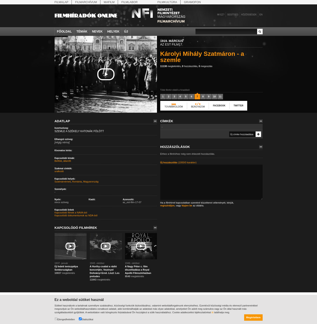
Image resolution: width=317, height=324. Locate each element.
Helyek (113, 31)
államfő (67, 161)
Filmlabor (129, 2)
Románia (77, 181)
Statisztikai (86, 319)
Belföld (58, 161)
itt (213, 312)
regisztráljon (167, 205)
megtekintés (170, 66)
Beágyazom (198, 107)
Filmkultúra (167, 2)
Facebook (219, 105)
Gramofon (192, 2)
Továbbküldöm (174, 107)
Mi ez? (220, 14)
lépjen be (187, 205)
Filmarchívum (86, 2)
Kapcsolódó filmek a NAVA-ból (71, 212)
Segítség (232, 14)
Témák (81, 31)
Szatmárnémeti (63, 181)
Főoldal (64, 31)
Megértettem (253, 317)
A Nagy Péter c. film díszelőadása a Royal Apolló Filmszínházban (138, 269)
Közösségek (248, 14)
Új (126, 31)
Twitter (238, 105)
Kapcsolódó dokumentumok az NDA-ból (76, 215)
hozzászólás (189, 66)
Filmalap (61, 2)
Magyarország (91, 181)
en (261, 14)
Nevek (97, 31)
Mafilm (109, 2)
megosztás (205, 66)
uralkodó (59, 171)
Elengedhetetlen (65, 319)
